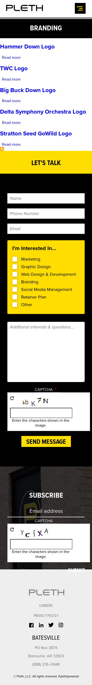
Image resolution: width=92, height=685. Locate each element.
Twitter (51, 616)
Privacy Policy (46, 607)
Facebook (31, 616)
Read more (11, 57)
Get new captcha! (12, 392)
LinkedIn (41, 616)
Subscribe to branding (2, 145)
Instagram (60, 616)
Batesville (46, 628)
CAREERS (46, 597)
